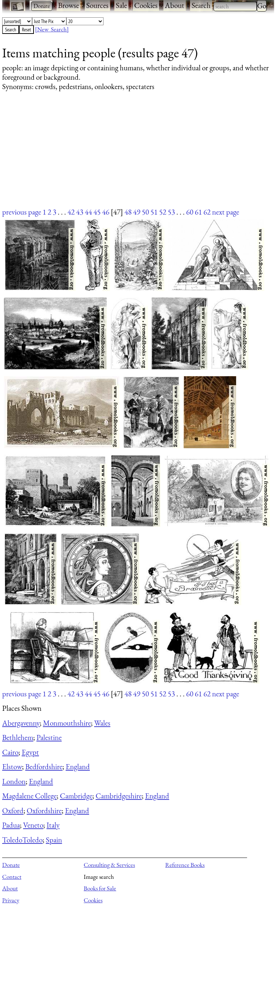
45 (97, 212)
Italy (53, 825)
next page (225, 212)
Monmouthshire (67, 723)
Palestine (49, 737)
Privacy (10, 900)
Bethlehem (17, 737)
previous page (21, 212)
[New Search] (52, 29)
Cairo (10, 752)
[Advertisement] (133, 156)
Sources (97, 5)
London (14, 781)
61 (198, 212)
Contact (11, 877)
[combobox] (235, 6)
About (174, 5)
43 (79, 212)
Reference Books (185, 865)
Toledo (12, 840)
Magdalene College (29, 796)
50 (145, 212)
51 (154, 212)
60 (189, 212)
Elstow (12, 766)
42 (71, 212)
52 (162, 212)
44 (88, 212)
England (78, 766)
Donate (11, 865)
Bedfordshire (43, 766)
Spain (54, 840)
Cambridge (76, 796)
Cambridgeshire (119, 796)
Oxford (12, 810)
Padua (11, 825)
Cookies (146, 5)
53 (171, 212)
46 (105, 212)
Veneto (33, 825)
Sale (121, 5)
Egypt (30, 752)
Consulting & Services (109, 865)
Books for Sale (100, 888)
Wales (102, 723)
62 (207, 212)
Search (201, 5)
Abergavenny (21, 723)
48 (128, 212)
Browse (68, 5)
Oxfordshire (44, 810)
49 (136, 212)
